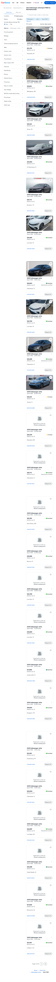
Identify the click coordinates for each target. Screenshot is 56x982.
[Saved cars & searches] (41, 3)
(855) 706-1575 (30, 953)
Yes (7, 24)
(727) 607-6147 (30, 294)
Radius (6, 19)
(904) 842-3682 (31, 680)
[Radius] (19, 19)
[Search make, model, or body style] (39, 15)
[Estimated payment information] (34, 50)
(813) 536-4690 (31, 408)
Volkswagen (30, 19)
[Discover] (36, 2)
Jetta (38, 19)
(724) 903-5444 (31, 764)
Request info (48, 59)
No (11, 24)
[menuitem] (13, 2)
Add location (19, 16)
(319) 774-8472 (30, 878)
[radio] (4, 24)
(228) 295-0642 (31, 445)
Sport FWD (45, 19)
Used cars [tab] (9, 12)
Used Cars (42, 970)
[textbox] (48, 24)
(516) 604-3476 (31, 59)
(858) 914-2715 (30, 173)
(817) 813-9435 (30, 210)
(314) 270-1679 (30, 529)
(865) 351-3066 (31, 135)
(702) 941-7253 (30, 840)
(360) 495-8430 (31, 97)
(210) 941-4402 (31, 248)
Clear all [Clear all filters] (28, 21)
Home (35, 970)
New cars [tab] (18, 12)
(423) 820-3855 (31, 718)
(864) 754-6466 (31, 915)
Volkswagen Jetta (36, 972)
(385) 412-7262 (30, 567)
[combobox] (18, 8)
